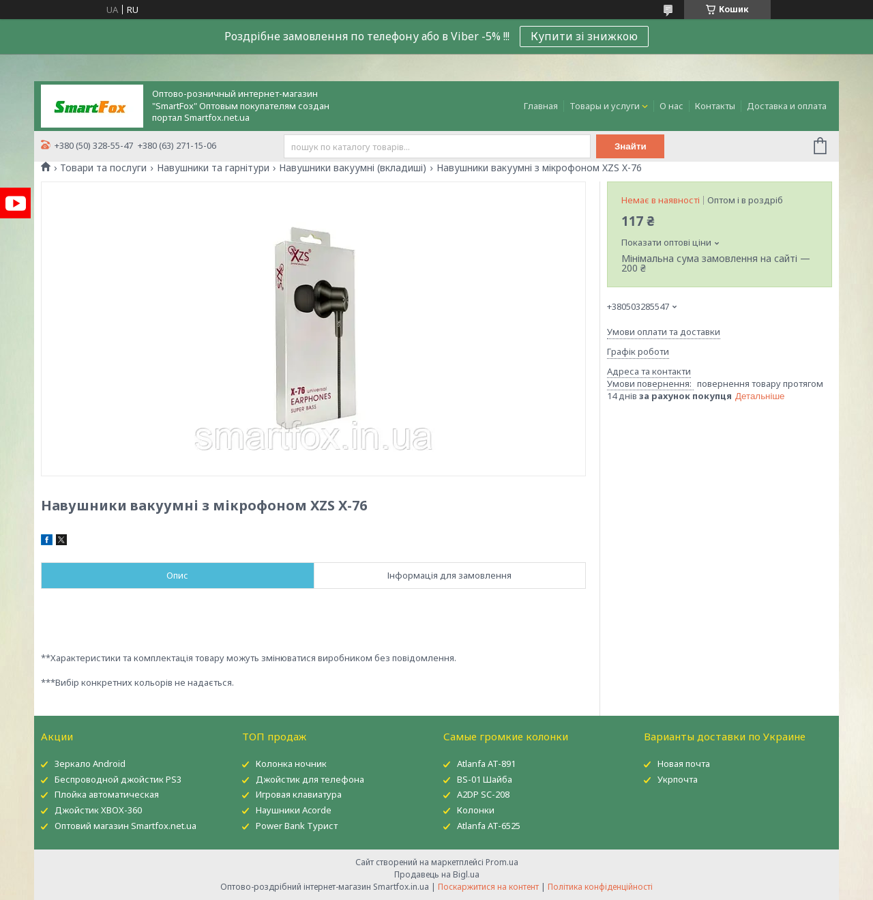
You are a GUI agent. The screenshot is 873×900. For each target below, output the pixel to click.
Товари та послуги (103, 168)
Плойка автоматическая (107, 794)
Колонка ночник (291, 763)
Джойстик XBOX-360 (98, 810)
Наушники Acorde (293, 810)
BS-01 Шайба (484, 779)
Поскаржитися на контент (488, 886)
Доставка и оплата (787, 106)
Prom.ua (502, 862)
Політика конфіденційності (600, 886)
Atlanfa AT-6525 (488, 825)
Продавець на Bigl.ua (436, 874)
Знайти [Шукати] (631, 146)
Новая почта (683, 763)
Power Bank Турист (297, 825)
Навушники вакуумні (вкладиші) (352, 168)
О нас (671, 106)
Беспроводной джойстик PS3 (118, 779)
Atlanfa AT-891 (486, 763)
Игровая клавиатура (299, 794)
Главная (541, 106)
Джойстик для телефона (310, 779)
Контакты (715, 106)
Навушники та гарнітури (213, 168)
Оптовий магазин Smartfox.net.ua (125, 825)
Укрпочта (677, 779)
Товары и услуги (604, 106)
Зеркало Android (90, 763)
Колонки (475, 810)
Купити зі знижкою (584, 36)
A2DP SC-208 (483, 794)
